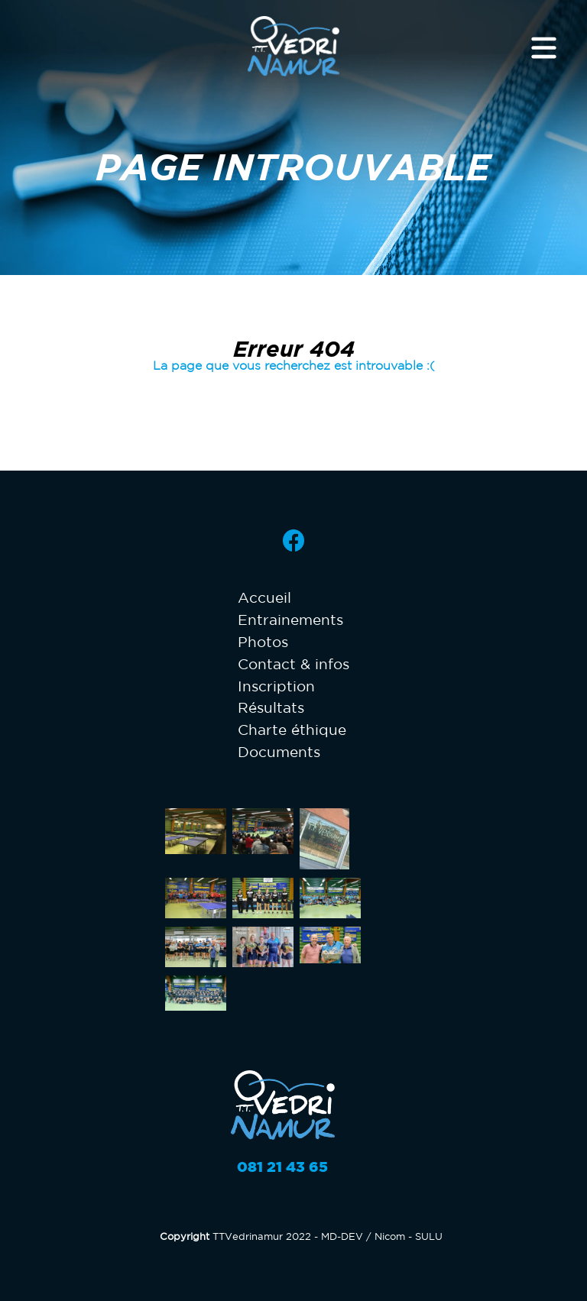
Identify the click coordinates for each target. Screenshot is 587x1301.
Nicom (390, 1236)
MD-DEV (342, 1236)
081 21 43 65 (282, 1167)
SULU (429, 1236)
